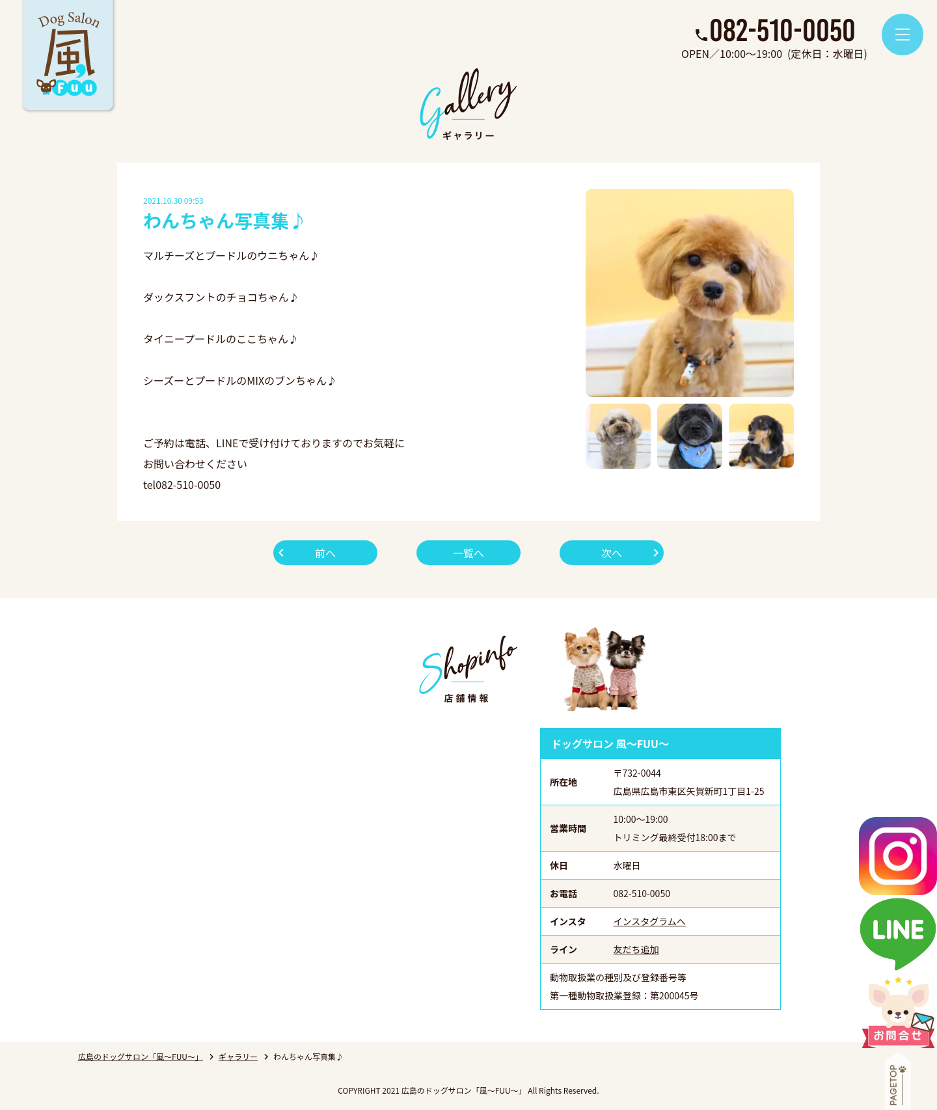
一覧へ (468, 553)
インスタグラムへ (650, 921)
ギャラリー (238, 1056)
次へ (611, 553)
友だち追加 (636, 949)
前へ (325, 553)
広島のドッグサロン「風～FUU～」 (140, 1056)
